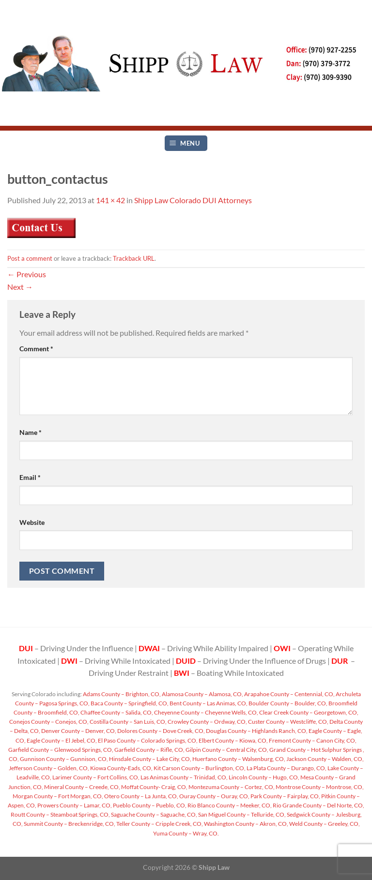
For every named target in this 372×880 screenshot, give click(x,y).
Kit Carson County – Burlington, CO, (199, 768)
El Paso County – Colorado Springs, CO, (147, 740)
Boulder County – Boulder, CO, (287, 703)
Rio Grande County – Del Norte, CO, (318, 805)
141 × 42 (110, 200)
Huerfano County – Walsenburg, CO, (238, 758)
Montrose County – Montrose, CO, (319, 787)
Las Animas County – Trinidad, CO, (184, 777)
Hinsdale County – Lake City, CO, (149, 758)
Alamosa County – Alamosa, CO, (202, 694)
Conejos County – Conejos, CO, (49, 721)
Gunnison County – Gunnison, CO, (63, 758)
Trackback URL (134, 258)
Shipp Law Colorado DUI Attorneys (193, 200)
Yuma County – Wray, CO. (186, 833)
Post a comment (29, 258)
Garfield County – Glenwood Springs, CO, (60, 749)
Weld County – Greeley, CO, (324, 823)
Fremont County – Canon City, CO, (312, 740)
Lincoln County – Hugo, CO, (263, 777)
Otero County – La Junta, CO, (140, 796)
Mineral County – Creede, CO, (81, 787)
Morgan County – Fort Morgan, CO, (58, 796)
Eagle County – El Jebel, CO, (61, 740)
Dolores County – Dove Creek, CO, (160, 730)
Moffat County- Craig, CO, (153, 787)
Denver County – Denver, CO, (78, 730)
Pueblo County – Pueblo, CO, (149, 805)
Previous (26, 274)
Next (20, 286)
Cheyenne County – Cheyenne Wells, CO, (205, 712)
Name (30, 432)
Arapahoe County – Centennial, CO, (289, 694)
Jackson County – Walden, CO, (324, 758)
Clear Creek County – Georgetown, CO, (308, 712)
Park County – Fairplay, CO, (284, 796)
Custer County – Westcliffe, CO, (287, 721)
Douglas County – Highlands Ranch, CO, (256, 730)
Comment (36, 348)
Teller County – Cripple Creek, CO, (159, 823)
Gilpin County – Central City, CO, (226, 749)
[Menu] (186, 143)
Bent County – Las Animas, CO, (208, 703)
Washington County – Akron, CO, (245, 823)
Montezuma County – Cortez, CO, (231, 787)
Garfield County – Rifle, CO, (149, 749)
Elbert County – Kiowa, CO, (233, 740)
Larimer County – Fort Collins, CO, (95, 777)
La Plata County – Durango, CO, (286, 768)
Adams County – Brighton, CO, (121, 694)
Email (30, 477)
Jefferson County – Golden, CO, (49, 768)
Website (32, 522)
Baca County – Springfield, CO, (129, 703)
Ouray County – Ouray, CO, (213, 796)
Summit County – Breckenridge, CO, (69, 823)
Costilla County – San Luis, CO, (128, 721)
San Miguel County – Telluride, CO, (241, 814)
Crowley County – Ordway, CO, (207, 721)
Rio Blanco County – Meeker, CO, (229, 805)
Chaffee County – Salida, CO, (116, 712)
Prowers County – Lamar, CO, (74, 805)
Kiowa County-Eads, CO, (121, 768)
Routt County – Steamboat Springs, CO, (60, 814)
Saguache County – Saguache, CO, (153, 814)
